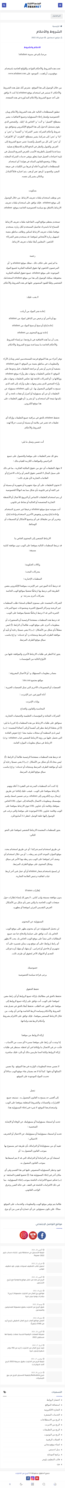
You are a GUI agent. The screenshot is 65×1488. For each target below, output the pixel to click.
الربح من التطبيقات (51, 1430)
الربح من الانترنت (52, 1425)
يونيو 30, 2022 (37, 1304)
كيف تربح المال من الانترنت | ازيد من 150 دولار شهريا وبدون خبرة (25, 1349)
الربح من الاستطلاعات (50, 1420)
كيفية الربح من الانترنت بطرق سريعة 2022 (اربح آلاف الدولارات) (24, 1363)
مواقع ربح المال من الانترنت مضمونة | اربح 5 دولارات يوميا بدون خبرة (26, 1295)
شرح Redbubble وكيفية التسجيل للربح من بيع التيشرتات (25, 1376)
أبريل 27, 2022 (37, 1345)
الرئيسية (57, 27)
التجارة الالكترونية (52, 1410)
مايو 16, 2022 (37, 1291)
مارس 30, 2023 (36, 1372)
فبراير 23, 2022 (37, 1263)
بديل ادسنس (54, 1449)
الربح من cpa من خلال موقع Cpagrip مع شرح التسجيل (25, 1281)
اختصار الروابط (53, 1400)
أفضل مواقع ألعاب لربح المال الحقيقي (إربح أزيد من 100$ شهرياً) (24, 1322)
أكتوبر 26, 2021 (37, 1277)
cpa (58, 1464)
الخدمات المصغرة (52, 1415)
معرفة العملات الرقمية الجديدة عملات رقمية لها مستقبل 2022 (24, 1336)
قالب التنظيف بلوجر (51, 1459)
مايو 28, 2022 (37, 1318)
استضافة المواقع (52, 1405)
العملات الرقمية (53, 1439)
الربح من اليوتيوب (52, 1434)
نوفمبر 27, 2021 (36, 1359)
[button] (55, 1485)
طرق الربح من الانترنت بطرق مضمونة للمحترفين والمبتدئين (24, 1308)
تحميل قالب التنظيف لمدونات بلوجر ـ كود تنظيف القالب (24, 1267)
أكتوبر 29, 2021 (37, 1250)
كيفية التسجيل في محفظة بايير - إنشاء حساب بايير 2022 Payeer (23, 1254)
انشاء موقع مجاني (52, 1444)
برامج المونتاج (53, 1454)
